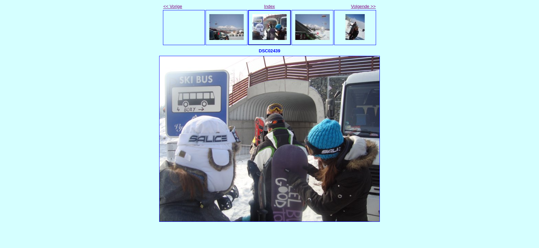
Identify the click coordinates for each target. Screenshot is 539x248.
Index (269, 6)
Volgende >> (363, 6)
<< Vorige (172, 6)
